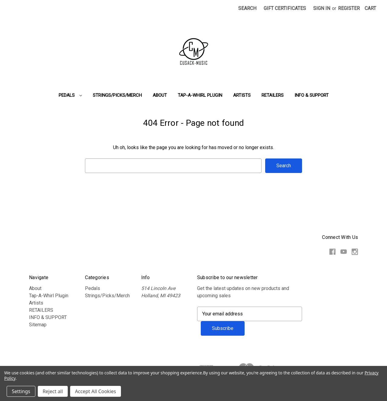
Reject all (53, 391)
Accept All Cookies (95, 391)
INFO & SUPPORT (311, 95)
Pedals (70, 95)
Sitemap (38, 325)
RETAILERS (273, 95)
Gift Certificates (285, 8)
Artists (242, 95)
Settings (21, 391)
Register (349, 8)
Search (247, 8)
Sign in (321, 8)
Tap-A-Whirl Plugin (200, 95)
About (160, 95)
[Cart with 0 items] (370, 8)
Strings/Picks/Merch (117, 95)
